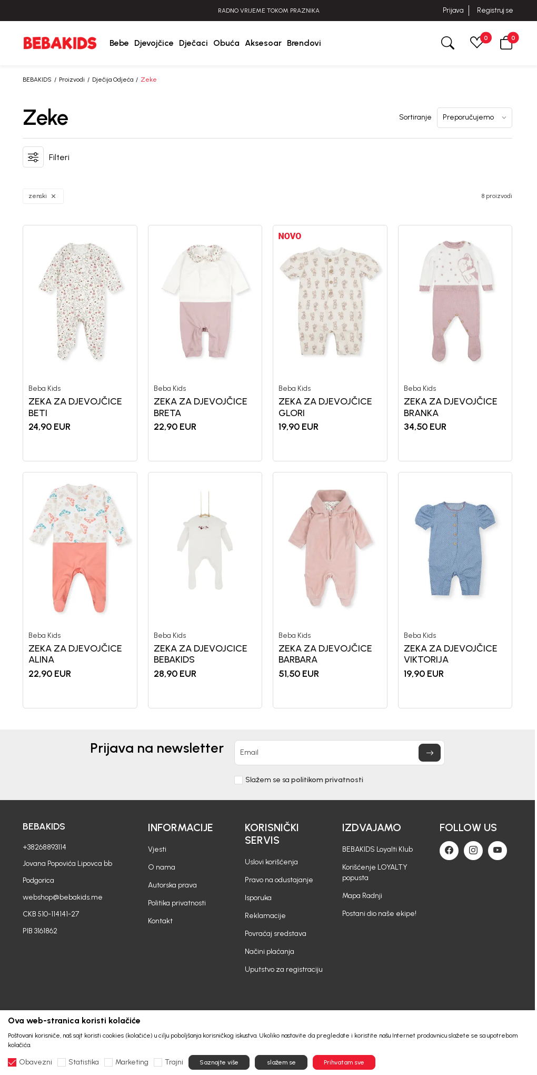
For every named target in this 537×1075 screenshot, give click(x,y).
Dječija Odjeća (112, 79)
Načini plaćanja (269, 951)
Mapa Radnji (362, 895)
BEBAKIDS (37, 79)
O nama (161, 867)
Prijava (453, 10)
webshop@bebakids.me (63, 897)
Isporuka (258, 897)
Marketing (131, 1062)
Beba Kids (44, 388)
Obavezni (35, 1062)
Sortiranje (415, 117)
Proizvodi (72, 79)
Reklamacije (265, 915)
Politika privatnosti (177, 903)
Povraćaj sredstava (275, 933)
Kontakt (160, 920)
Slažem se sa (304, 780)
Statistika (83, 1062)
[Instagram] (473, 850)
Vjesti (157, 849)
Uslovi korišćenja (271, 861)
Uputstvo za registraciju (284, 969)
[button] (506, 43)
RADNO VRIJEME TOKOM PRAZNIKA (269, 10)
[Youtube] (497, 850)
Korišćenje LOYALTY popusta (374, 872)
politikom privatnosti (327, 779)
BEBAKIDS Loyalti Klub (377, 849)
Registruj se (495, 10)
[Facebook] (449, 850)
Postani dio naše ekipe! (379, 913)
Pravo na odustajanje (279, 879)
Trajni (174, 1062)
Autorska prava (172, 885)
